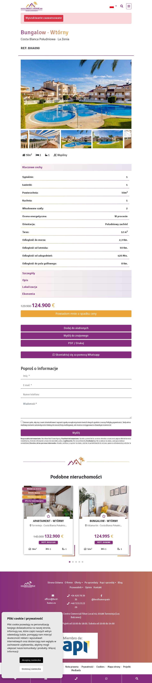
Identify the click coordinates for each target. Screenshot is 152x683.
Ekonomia (28, 294)
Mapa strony (114, 666)
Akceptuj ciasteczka (31, 660)
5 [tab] (82, 562)
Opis (25, 280)
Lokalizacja (29, 287)
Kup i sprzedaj (107, 582)
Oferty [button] (77, 582)
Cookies (100, 666)
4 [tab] (79, 562)
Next (127, 94)
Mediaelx (76, 670)
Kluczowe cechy (32, 167)
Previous (25, 94)
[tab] (76, 167)
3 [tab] (76, 562)
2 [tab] (73, 562)
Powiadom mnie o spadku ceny (76, 313)
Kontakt (98, 587)
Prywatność (87, 666)
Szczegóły (28, 273)
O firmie (69, 582)
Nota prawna (71, 666)
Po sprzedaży (91, 582)
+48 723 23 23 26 (76, 605)
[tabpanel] (48, 521)
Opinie (88, 587)
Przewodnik (76, 587)
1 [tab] (69, 562)
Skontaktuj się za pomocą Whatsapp (76, 354)
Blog (120, 582)
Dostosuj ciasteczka (31, 668)
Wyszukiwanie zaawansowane (44, 18)
